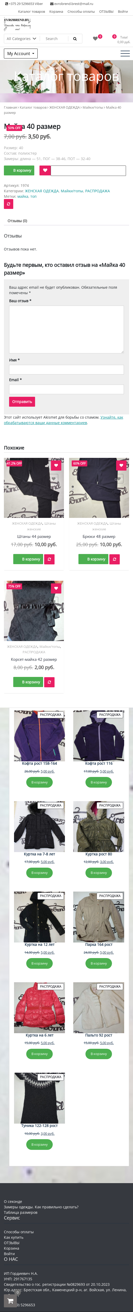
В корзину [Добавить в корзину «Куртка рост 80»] (99, 872)
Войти (123, 11)
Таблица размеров (20, 1212)
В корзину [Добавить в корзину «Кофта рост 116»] (99, 782)
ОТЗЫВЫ (106, 11)
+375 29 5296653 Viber (24, 3)
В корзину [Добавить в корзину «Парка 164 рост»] (99, 963)
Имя (14, 360)
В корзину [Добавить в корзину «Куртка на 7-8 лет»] (39, 872)
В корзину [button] (31, 559)
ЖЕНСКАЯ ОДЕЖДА (64, 107)
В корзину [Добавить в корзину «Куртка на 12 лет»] (39, 963)
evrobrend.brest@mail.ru (71, 3)
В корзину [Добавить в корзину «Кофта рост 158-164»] (39, 782)
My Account (19, 53)
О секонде (13, 1201)
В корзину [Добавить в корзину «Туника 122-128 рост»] (39, 1144)
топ (33, 196)
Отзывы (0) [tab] (17, 220)
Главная (10, 107)
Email (15, 379)
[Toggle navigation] (125, 53)
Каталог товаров (31, 11)
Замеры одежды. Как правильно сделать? (41, 1206)
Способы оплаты (81, 11)
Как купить (13, 1237)
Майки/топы (93, 107)
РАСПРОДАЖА (97, 190)
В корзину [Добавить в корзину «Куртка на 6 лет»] (39, 1053)
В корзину (22, 170)
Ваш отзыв (20, 300)
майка (22, 196)
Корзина (56, 11)
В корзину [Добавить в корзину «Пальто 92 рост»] (99, 1053)
